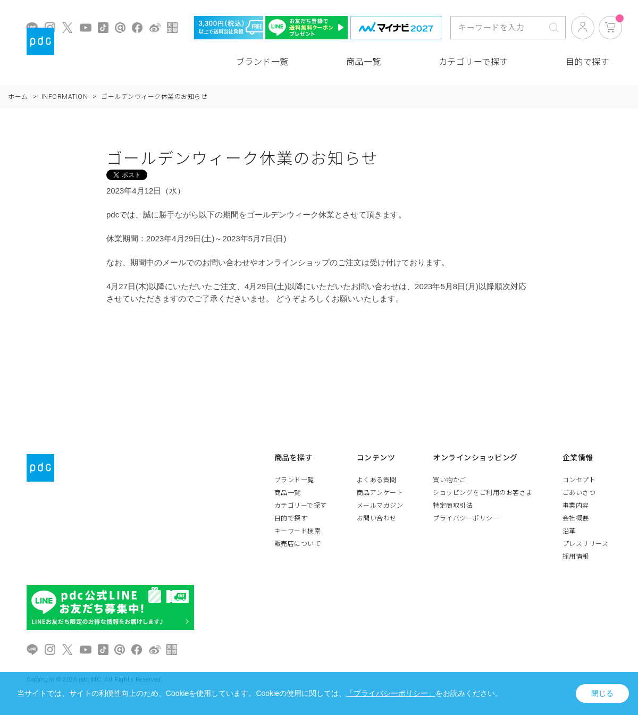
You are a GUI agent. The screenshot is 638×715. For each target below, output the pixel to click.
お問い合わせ (377, 518)
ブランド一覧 (262, 62)
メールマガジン (380, 505)
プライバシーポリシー (466, 518)
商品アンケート (380, 493)
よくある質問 (377, 480)
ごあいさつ (579, 493)
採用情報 (576, 556)
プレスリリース (586, 544)
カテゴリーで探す (473, 62)
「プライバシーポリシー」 (390, 693)
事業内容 (576, 505)
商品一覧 (363, 62)
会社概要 (576, 518)
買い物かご (449, 480)
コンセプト (579, 480)
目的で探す (588, 62)
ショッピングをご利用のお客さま (483, 493)
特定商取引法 (453, 505)
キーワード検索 (297, 531)
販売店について (297, 544)
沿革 (569, 531)
